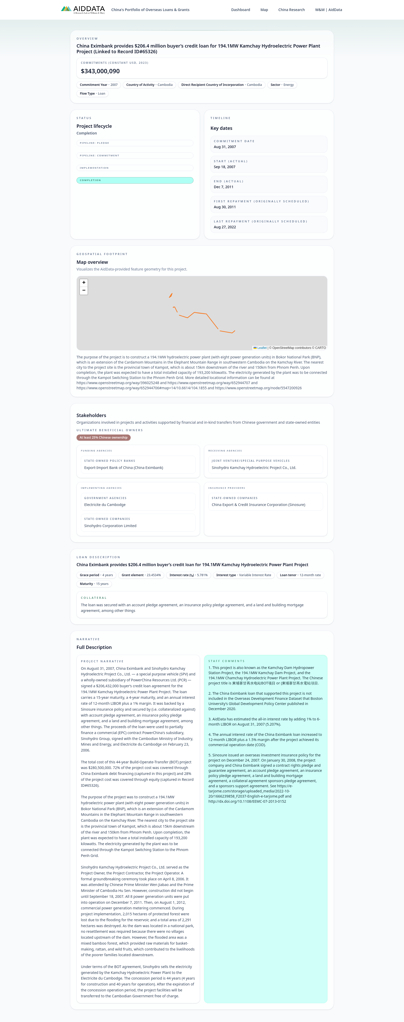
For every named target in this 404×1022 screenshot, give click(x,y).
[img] (202, 313)
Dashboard (240, 9)
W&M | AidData (328, 9)
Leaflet (260, 348)
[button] (84, 283)
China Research (292, 9)
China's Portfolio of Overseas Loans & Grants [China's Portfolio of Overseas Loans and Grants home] (150, 9)
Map (264, 9)
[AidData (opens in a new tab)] (83, 9)
